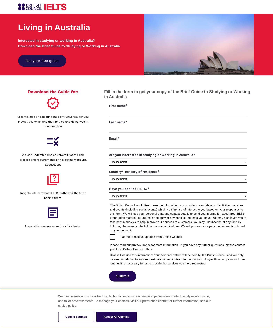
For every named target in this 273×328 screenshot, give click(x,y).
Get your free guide (42, 61)
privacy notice (141, 245)
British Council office (137, 249)
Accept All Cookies (116, 316)
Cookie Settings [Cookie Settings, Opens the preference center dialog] (76, 316)
